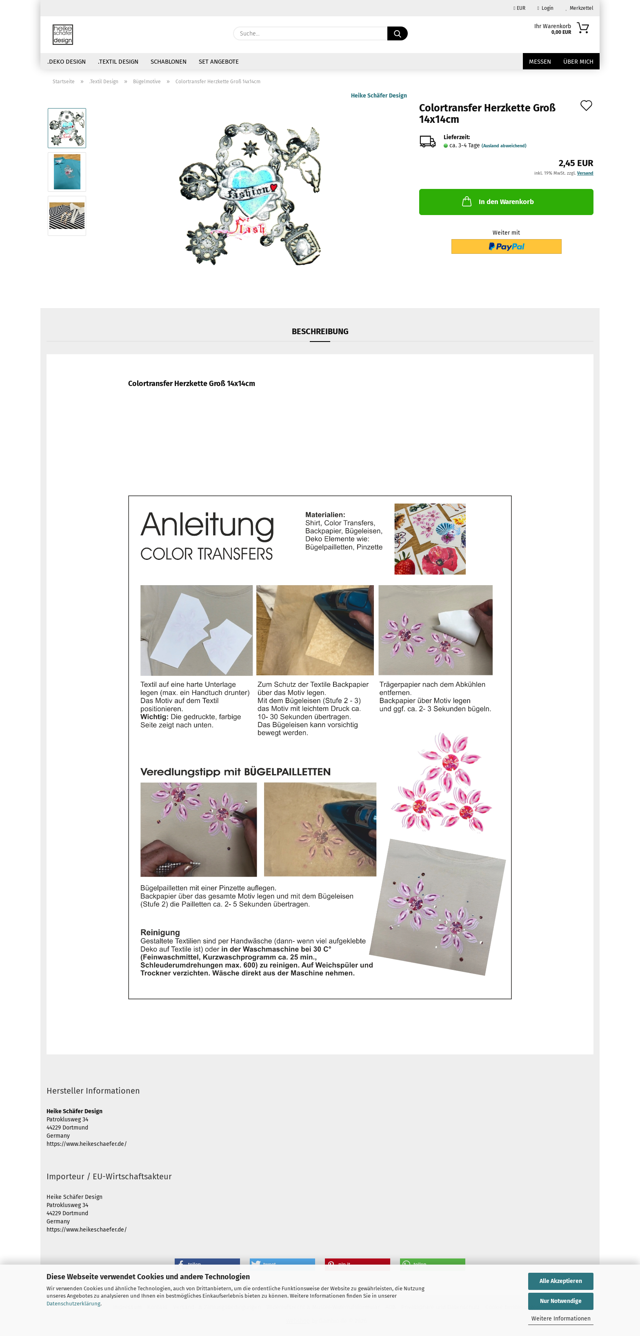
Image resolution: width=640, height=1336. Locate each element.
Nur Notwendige (561, 1301)
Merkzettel (579, 8)
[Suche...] (397, 33)
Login (545, 8)
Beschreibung (320, 331)
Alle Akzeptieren (561, 1281)
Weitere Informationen (561, 1318)
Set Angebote (219, 61)
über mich (578, 61)
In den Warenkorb (497, 201)
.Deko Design (66, 61)
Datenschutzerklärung (73, 1303)
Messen (540, 61)
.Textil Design (118, 61)
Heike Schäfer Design (379, 95)
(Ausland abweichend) (504, 146)
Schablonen (169, 61)
